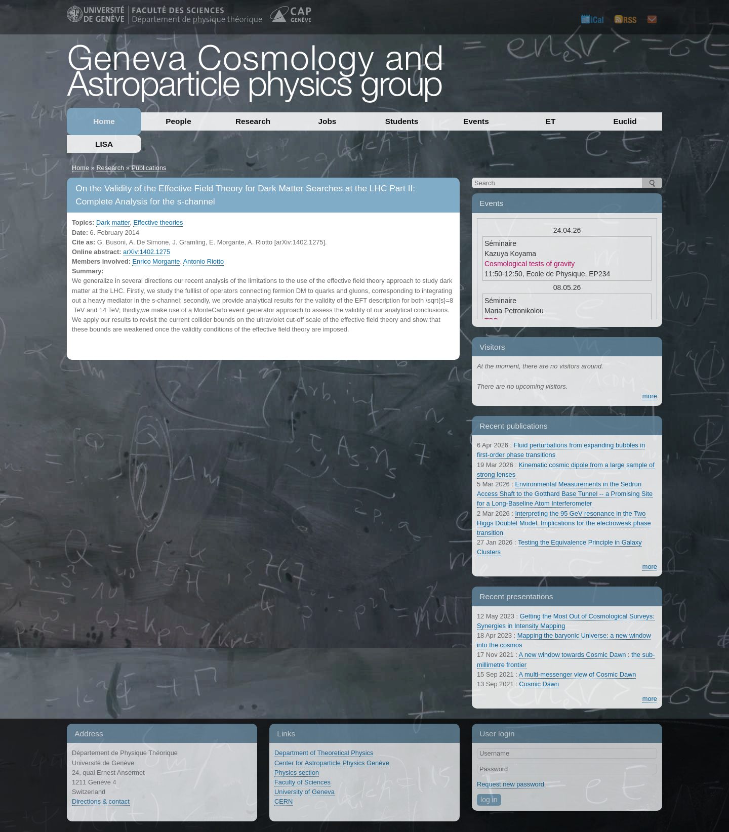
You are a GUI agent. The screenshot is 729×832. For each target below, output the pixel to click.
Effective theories (158, 222)
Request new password (510, 784)
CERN (283, 801)
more (649, 396)
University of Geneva (304, 792)
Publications (148, 168)
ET (551, 121)
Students (402, 121)
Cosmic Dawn (539, 684)
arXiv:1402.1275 (146, 252)
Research (252, 121)
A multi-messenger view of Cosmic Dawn (577, 674)
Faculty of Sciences (302, 782)
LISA (104, 144)
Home (104, 121)
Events (476, 121)
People (178, 121)
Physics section (296, 772)
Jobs (327, 121)
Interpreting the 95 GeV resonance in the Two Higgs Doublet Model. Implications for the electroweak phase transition (564, 523)
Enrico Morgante (156, 261)
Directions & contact (101, 801)
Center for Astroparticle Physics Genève (331, 763)
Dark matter (113, 222)
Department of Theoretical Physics (323, 753)
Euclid (624, 121)
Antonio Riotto (203, 261)
